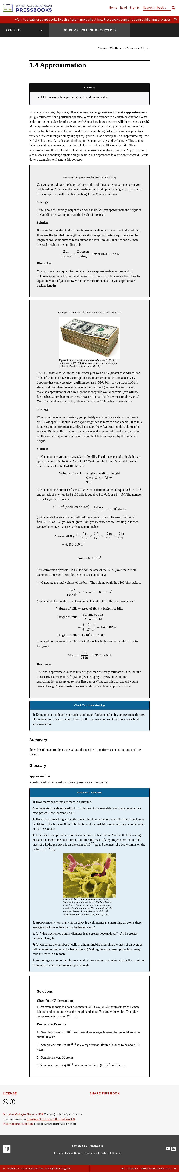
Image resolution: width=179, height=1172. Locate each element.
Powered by (88, 1145)
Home (113, 7)
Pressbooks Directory (96, 1152)
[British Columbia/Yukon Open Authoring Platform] (27, 7)
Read (123, 7)
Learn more (79, 19)
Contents (24, 30)
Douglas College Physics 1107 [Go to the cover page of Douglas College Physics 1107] (90, 30)
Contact (117, 1152)
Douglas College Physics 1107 (23, 1114)
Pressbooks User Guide (67, 1152)
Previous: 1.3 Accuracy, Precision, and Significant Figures (37, 1168)
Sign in (135, 7)
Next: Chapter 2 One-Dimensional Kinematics (148, 1168)
